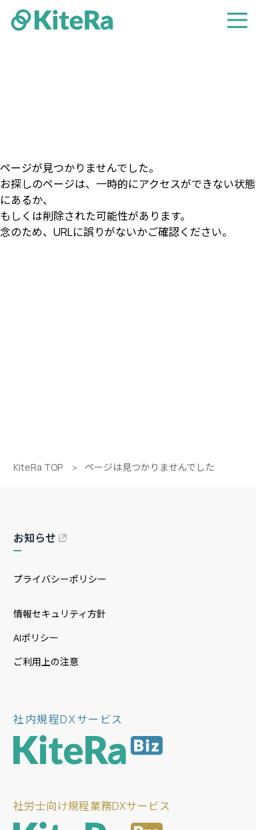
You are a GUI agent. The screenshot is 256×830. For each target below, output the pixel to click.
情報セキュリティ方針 (59, 613)
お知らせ (40, 538)
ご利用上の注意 (46, 661)
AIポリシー (36, 637)
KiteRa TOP (38, 467)
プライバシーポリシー (60, 579)
